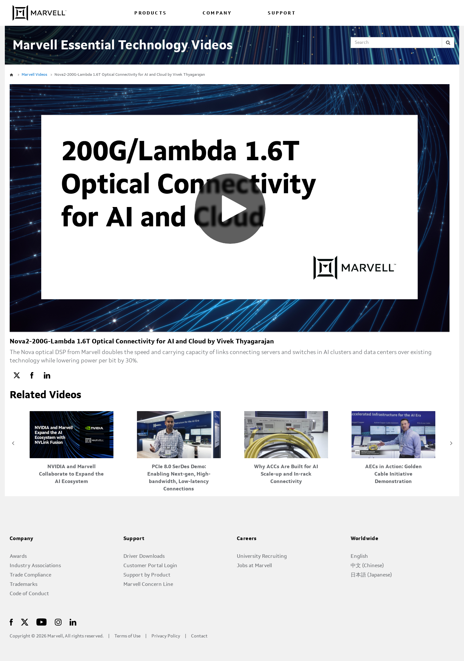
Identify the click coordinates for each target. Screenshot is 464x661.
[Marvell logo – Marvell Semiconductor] (58, 621)
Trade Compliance (30, 575)
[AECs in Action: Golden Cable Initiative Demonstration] (393, 448)
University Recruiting (262, 556)
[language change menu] (420, 13)
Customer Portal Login (150, 565)
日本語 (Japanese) (371, 575)
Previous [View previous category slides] (13, 443)
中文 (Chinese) (367, 565)
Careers (247, 538)
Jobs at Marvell (254, 565)
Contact (199, 636)
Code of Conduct (29, 594)
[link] (17, 375)
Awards (18, 556)
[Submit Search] (448, 42)
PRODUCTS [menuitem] (150, 13)
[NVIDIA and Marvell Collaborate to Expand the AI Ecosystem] (71, 448)
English (359, 556)
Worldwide (365, 538)
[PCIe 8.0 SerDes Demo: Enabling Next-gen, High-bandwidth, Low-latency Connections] (179, 452)
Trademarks (23, 584)
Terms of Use (127, 636)
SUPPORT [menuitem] (281, 13)
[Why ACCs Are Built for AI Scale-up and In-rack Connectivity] (286, 448)
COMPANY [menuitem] (217, 13)
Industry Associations (35, 565)
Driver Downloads (144, 556)
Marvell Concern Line (148, 584)
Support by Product (146, 575)
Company (22, 538)
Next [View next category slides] (451, 443)
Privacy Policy (165, 636)
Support (134, 538)
